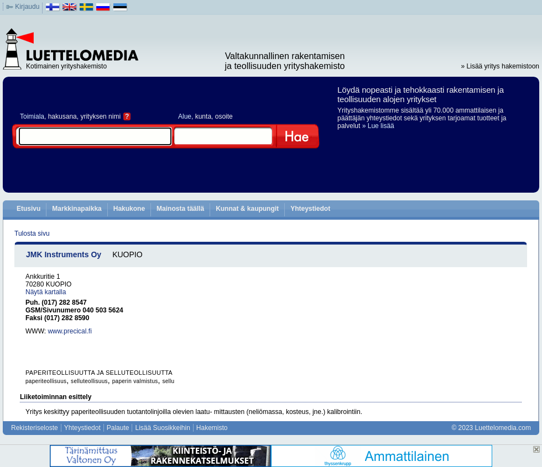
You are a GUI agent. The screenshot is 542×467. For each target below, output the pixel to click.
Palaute (118, 428)
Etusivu (28, 209)
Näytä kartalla (45, 292)
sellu (168, 381)
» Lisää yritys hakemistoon (500, 66)
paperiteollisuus (45, 381)
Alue (184, 116)
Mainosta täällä (180, 209)
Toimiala (32, 116)
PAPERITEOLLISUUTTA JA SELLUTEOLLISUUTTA (99, 372)
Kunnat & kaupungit (247, 209)
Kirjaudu (27, 6)
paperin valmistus (135, 381)
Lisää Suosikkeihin (162, 428)
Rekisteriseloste (34, 428)
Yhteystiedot (310, 209)
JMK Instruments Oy (63, 254)
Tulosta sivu (32, 233)
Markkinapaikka (76, 209)
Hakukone (129, 209)
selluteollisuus (89, 381)
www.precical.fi (69, 331)
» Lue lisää (378, 126)
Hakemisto (212, 428)
